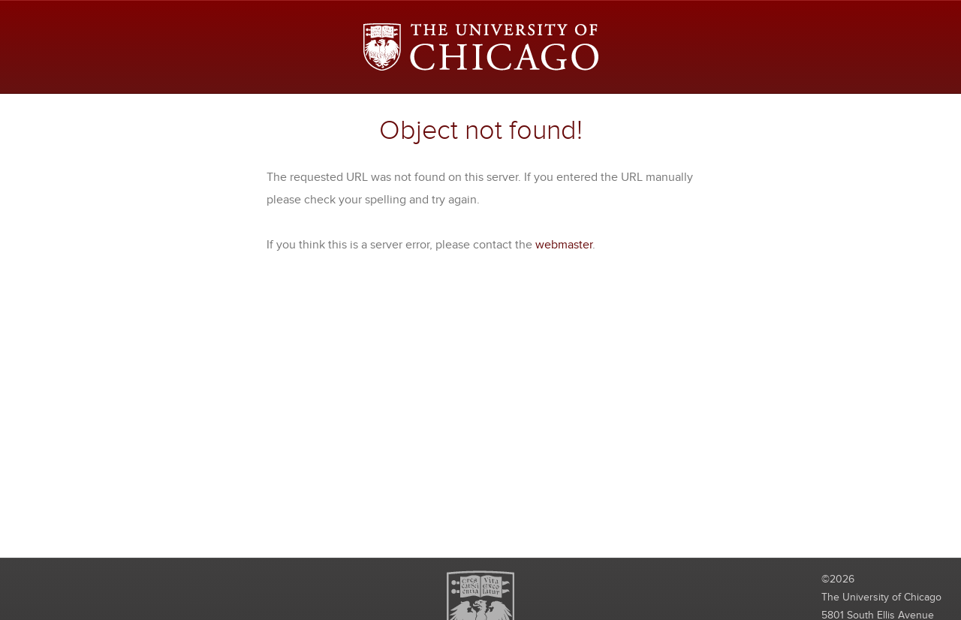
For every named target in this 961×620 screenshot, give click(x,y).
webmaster (563, 244)
